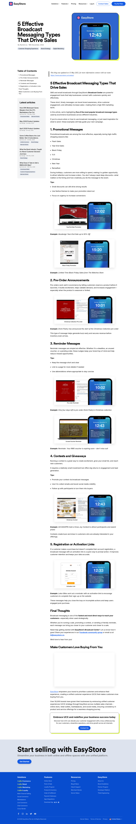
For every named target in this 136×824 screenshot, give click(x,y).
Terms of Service (95, 819)
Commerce (24, 781)
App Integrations (49, 799)
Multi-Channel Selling (24, 793)
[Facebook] (18, 814)
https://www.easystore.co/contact (62, 75)
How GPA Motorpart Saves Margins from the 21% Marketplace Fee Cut (29, 110)
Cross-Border (21, 808)
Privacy (105, 819)
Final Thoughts (24, 89)
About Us (101, 781)
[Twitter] (31, 814)
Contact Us (84, 728)
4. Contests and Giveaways (28, 83)
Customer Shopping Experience (28, 48)
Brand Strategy (45, 48)
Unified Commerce (24, 142)
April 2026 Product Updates (29, 128)
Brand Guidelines (103, 784)
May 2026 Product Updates (29, 121)
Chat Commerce (22, 805)
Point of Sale (48, 784)
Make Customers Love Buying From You (30, 92)
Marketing (23, 787)
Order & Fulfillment (50, 793)
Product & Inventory (50, 790)
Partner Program (103, 787)
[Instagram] (23, 814)
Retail (22, 784)
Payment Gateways (50, 796)
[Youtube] (35, 814)
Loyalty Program (49, 787)
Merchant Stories (35, 116)
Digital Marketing (58, 48)
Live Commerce (22, 802)
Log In (92, 4)
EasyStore (54, 692)
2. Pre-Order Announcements (28, 78)
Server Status (75, 793)
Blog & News (75, 784)
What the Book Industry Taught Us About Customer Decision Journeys (31, 151)
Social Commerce (22, 796)
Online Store (48, 781)
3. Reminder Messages (26, 80)
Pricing (73, 4)
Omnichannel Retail (24, 116)
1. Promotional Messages (27, 75)
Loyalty (22, 790)
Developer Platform (104, 790)
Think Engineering (103, 793)
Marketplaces (21, 799)
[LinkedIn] (27, 814)
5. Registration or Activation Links (30, 86)
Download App (51, 802)
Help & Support (75, 787)
